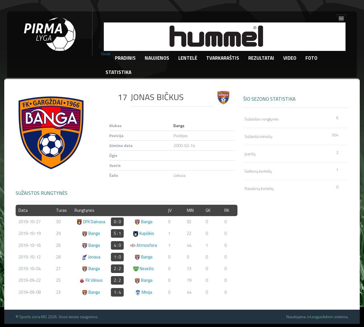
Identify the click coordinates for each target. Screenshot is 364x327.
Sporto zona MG (33, 317)
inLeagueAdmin (320, 317)
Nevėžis (143, 268)
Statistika (118, 72)
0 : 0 (117, 221)
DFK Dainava (90, 221)
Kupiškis (143, 233)
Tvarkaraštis (222, 58)
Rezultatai (261, 58)
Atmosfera (143, 245)
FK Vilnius (91, 280)
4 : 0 (117, 245)
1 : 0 (117, 257)
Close (105, 54)
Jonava (91, 257)
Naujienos (157, 58)
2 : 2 (117, 268)
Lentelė (187, 58)
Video (289, 58)
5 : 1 (117, 233)
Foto (311, 58)
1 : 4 (117, 292)
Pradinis (125, 58)
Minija (143, 292)
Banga (178, 126)
